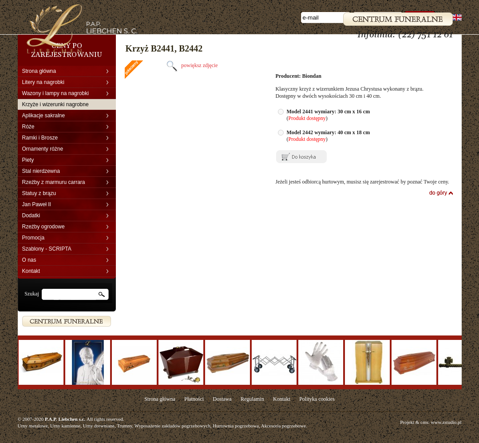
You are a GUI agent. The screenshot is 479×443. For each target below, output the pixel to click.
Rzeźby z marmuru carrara (53, 182)
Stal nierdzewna (41, 171)
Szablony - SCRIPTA (46, 249)
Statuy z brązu (39, 193)
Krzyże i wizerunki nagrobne (55, 104)
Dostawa (222, 399)
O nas (29, 260)
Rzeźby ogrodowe (43, 226)
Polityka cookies (317, 399)
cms (424, 422)
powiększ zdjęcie (191, 65)
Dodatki (31, 215)
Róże (28, 127)
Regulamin (252, 399)
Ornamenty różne (42, 149)
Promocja (33, 238)
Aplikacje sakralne (43, 115)
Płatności (194, 399)
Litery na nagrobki (43, 82)
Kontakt (31, 271)
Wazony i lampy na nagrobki (55, 93)
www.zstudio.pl (446, 422)
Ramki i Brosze (40, 138)
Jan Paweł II (36, 204)
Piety (28, 160)
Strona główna (39, 71)
